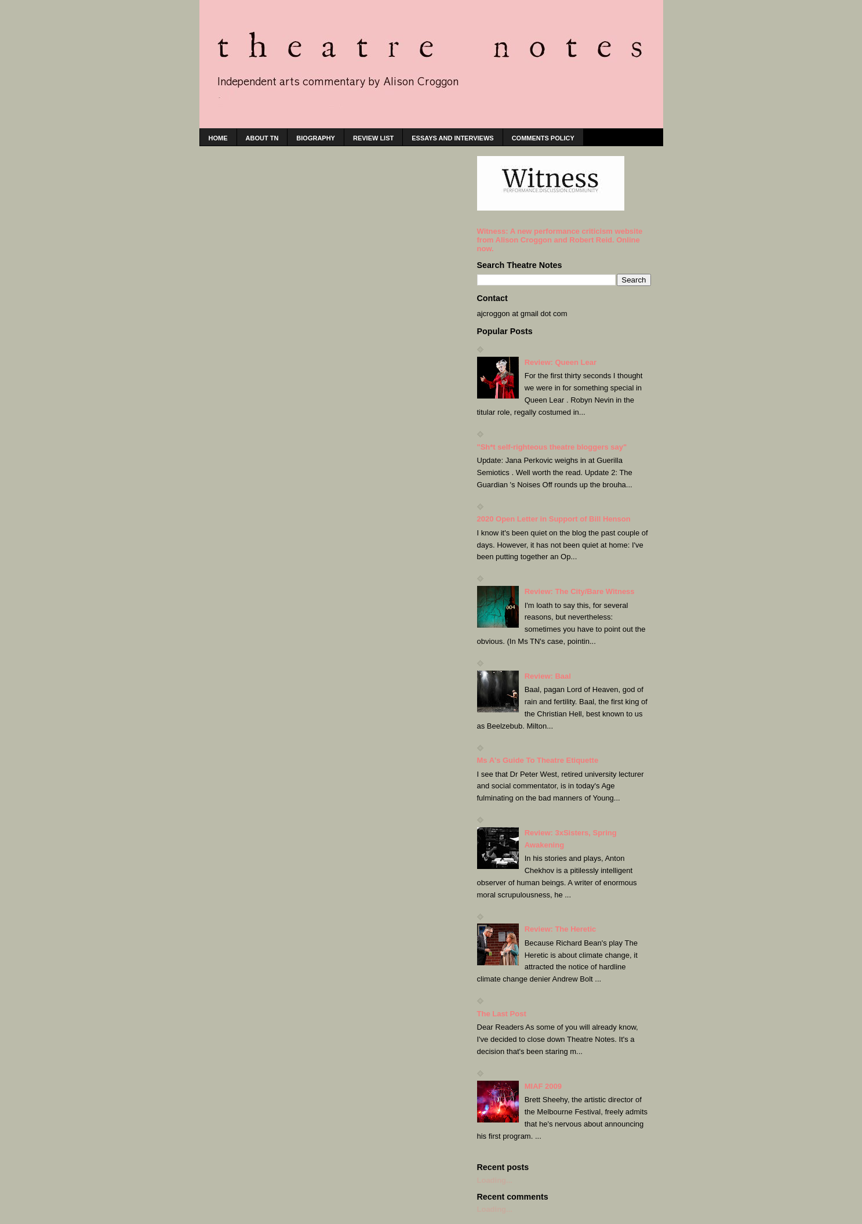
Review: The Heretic (561, 929)
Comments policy (543, 138)
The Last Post (501, 1013)
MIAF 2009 (543, 1086)
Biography (315, 138)
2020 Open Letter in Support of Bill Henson (554, 519)
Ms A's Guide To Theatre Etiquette (538, 760)
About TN (262, 138)
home (218, 138)
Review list (373, 138)
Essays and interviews (452, 138)
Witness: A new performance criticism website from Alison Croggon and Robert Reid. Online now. (560, 240)
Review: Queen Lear (561, 362)
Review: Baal (548, 676)
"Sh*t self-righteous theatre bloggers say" (552, 447)
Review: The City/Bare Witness (580, 591)
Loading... (494, 1180)
